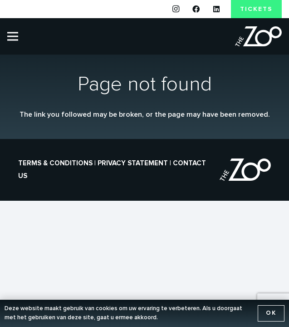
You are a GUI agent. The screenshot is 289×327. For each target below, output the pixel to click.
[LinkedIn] (216, 9)
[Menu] (12, 36)
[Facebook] (196, 9)
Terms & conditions (55, 163)
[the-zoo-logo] (258, 36)
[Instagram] (176, 9)
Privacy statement (133, 163)
